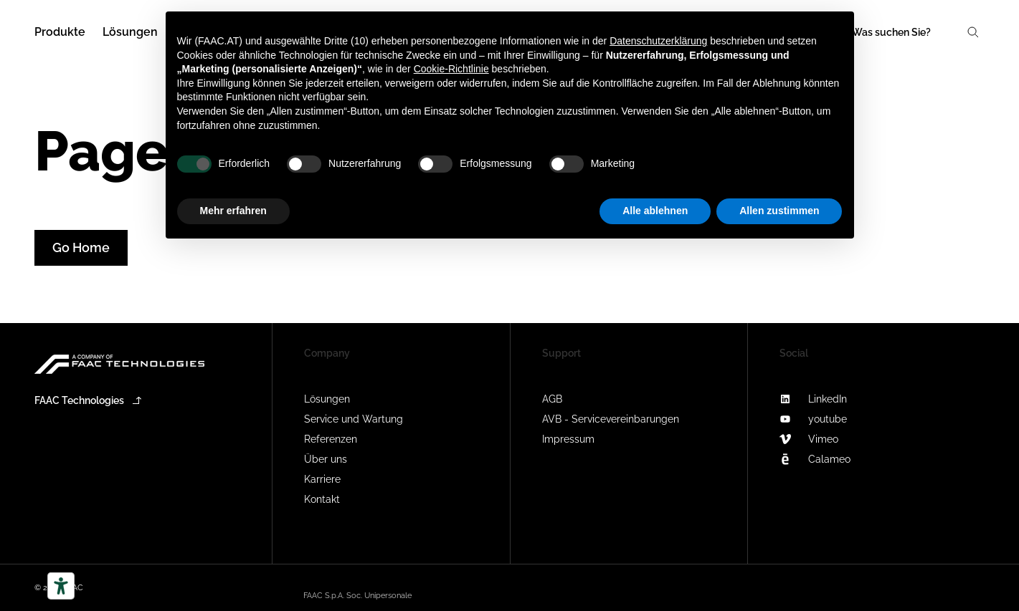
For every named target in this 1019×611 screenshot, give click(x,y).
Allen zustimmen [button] (779, 210)
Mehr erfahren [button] (233, 210)
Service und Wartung (353, 419)
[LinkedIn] (866, 399)
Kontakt (322, 499)
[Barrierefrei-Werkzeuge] (61, 586)
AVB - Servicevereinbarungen (610, 419)
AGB (552, 399)
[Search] (914, 32)
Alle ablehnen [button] (655, 210)
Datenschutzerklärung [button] (658, 41)
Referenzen (330, 439)
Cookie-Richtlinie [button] (451, 68)
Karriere (322, 479)
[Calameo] (866, 459)
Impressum (568, 439)
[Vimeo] (866, 439)
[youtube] (866, 419)
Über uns (325, 459)
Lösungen (327, 399)
